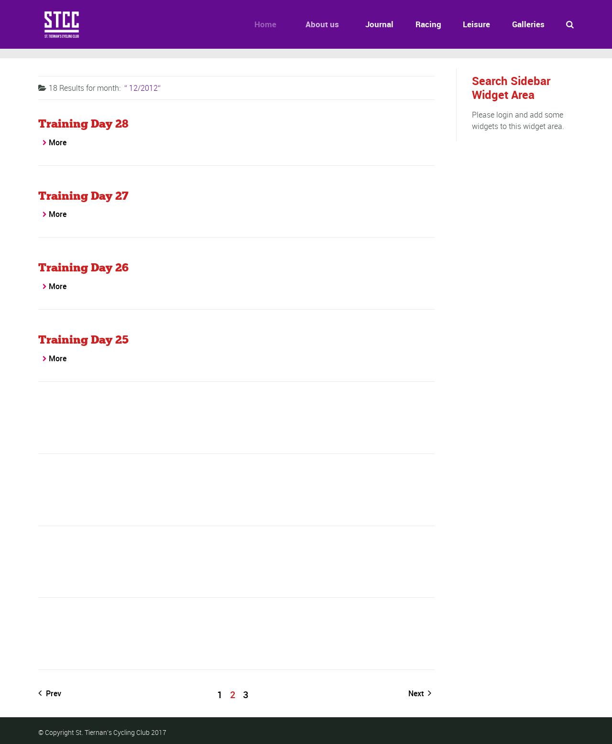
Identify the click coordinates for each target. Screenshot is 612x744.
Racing (428, 24)
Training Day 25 (83, 339)
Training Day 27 (83, 196)
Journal (375, 24)
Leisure (476, 24)
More (57, 142)
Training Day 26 (83, 267)
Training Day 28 (83, 123)
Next (419, 693)
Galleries (528, 24)
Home (261, 24)
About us (316, 24)
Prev (49, 693)
